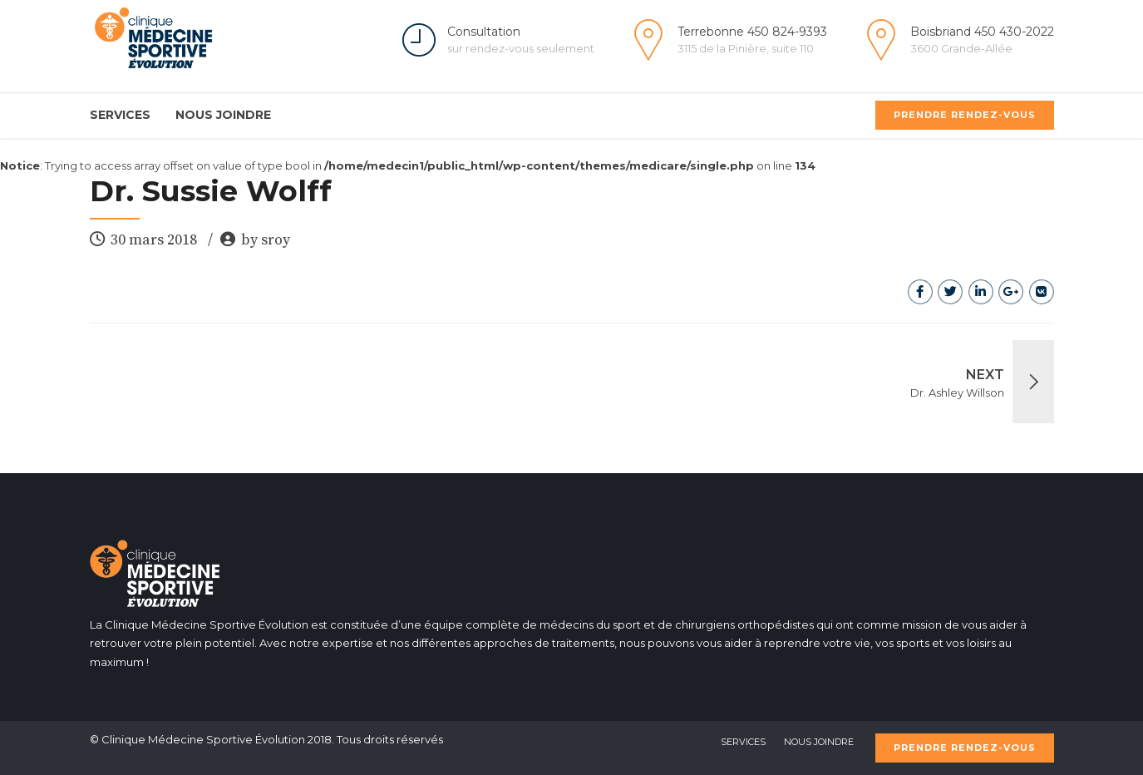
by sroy (265, 239)
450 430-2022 (1014, 31)
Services (120, 114)
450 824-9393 (787, 31)
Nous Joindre (223, 114)
